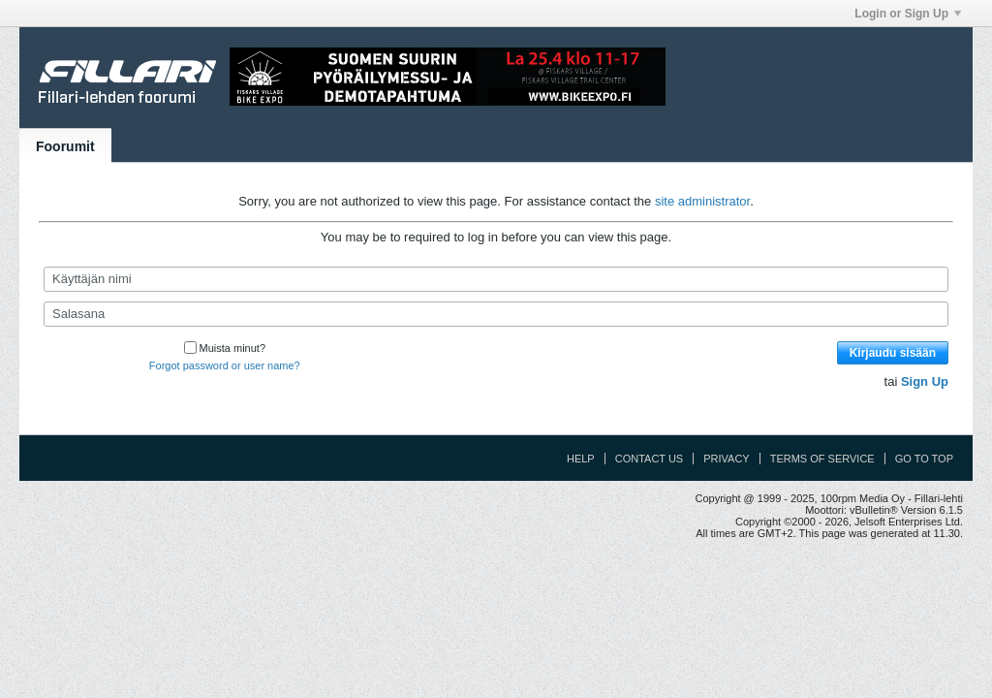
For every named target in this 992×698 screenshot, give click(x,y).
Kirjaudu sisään (893, 353)
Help (581, 458)
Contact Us (649, 458)
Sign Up (924, 381)
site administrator (702, 201)
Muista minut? (224, 348)
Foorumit (65, 146)
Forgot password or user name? (224, 365)
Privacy (726, 458)
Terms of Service (822, 458)
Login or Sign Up (907, 13)
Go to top (924, 458)
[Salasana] (496, 314)
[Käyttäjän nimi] (496, 279)
